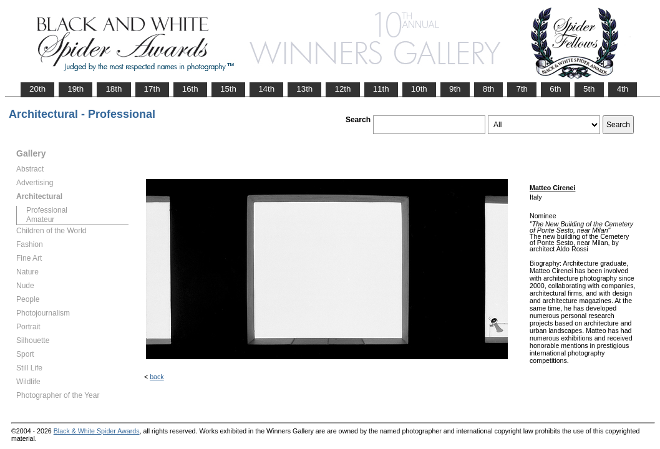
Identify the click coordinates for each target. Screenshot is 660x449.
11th (381, 89)
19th (75, 89)
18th (114, 89)
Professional (46, 210)
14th (266, 89)
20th (37, 89)
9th (455, 89)
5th (589, 89)
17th (152, 89)
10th (419, 89)
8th (489, 89)
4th (623, 89)
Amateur (40, 219)
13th (304, 89)
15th (228, 89)
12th (342, 89)
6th (555, 89)
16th (190, 89)
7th (522, 89)
